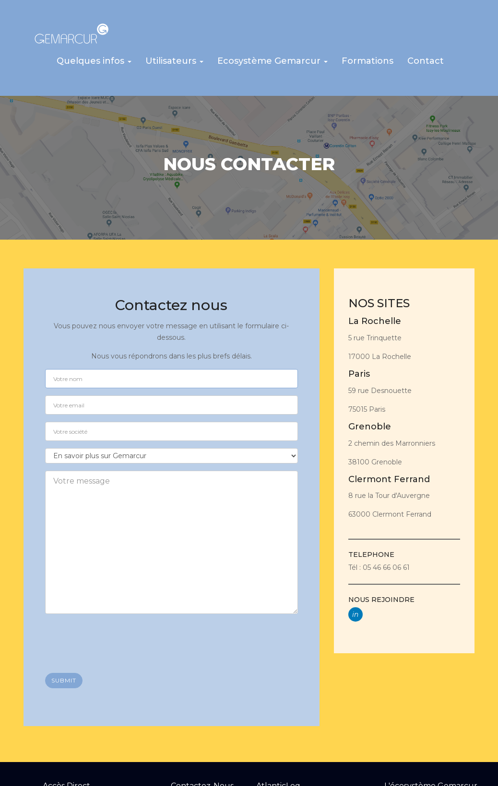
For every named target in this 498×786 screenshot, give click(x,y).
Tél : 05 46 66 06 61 (379, 565)
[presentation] (118, 638)
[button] (94, 63)
